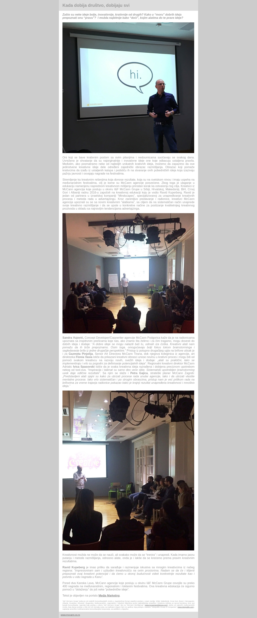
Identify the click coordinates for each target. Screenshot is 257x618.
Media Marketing (109, 595)
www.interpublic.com (185, 607)
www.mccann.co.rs (70, 615)
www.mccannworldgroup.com (156, 605)
